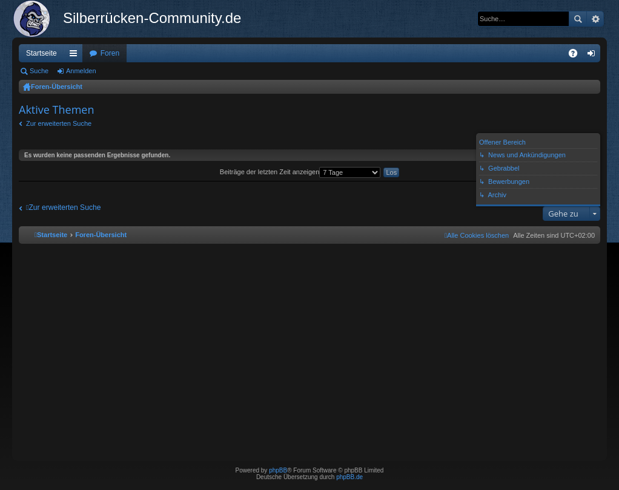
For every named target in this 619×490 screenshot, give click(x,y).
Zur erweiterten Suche (58, 123)
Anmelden (81, 70)
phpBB (278, 470)
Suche (578, 18)
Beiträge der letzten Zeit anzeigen (300, 171)
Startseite (41, 53)
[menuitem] (477, 235)
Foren (110, 53)
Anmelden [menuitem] (594, 55)
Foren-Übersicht (56, 86)
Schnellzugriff (75, 55)
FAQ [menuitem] (577, 55)
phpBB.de (349, 477)
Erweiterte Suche (595, 18)
